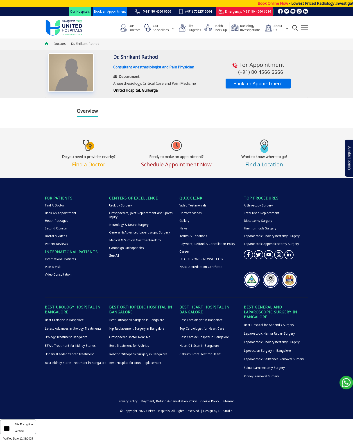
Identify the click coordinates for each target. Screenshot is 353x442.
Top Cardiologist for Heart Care (201, 328)
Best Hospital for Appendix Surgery (269, 325)
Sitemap (229, 401)
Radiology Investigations (250, 28)
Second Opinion (56, 228)
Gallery (184, 221)
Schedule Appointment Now (176, 160)
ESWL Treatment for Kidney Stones (70, 346)
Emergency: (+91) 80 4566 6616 (244, 11)
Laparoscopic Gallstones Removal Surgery (274, 359)
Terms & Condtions (193, 236)
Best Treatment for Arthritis (129, 346)
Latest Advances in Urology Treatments (73, 328)
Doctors (60, 43)
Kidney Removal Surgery (261, 376)
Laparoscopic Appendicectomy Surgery (271, 244)
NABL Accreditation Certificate (200, 267)
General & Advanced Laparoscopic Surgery (139, 232)
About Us (278, 28)
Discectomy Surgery (258, 221)
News (183, 228)
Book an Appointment (110, 11)
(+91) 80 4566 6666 (153, 11)
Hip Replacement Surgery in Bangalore (137, 328)
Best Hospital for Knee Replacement (135, 363)
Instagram (278, 254)
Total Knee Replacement (261, 213)
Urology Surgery (120, 205)
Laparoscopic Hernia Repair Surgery (269, 333)
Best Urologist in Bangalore (64, 320)
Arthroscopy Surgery (258, 205)
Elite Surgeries (194, 28)
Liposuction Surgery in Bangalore (267, 351)
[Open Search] (295, 28)
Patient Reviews (56, 244)
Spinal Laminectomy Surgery (264, 368)
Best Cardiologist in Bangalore (201, 320)
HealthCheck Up (220, 28)
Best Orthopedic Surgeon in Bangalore (136, 320)
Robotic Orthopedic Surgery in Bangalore (138, 354)
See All (114, 256)
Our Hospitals (80, 11)
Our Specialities (161, 28)
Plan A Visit (53, 267)
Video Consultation (58, 274)
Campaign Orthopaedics (126, 248)
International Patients (60, 259)
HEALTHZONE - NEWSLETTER (201, 259)
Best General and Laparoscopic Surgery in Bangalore (270, 312)
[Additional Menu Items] (304, 27)
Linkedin (289, 254)
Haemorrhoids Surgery (260, 228)
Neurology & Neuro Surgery (129, 225)
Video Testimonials (192, 205)
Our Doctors (134, 28)
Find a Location (264, 160)
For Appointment (258, 68)
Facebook (248, 254)
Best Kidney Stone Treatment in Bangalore (75, 363)
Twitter (258, 254)
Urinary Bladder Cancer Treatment (69, 354)
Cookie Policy (209, 401)
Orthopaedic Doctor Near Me (129, 337)
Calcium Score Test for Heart (200, 354)
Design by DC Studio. (218, 411)
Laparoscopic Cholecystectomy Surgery (272, 236)
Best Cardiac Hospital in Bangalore (204, 337)
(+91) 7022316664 (195, 11)
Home (49, 43)
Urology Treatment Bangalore (66, 337)
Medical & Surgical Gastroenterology (135, 240)
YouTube (268, 254)
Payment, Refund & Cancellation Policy (207, 244)
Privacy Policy (128, 401)
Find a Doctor (88, 160)
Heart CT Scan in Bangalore (199, 346)
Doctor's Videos (56, 236)
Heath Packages (56, 221)
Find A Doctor (54, 205)
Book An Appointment (60, 213)
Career (184, 251)
